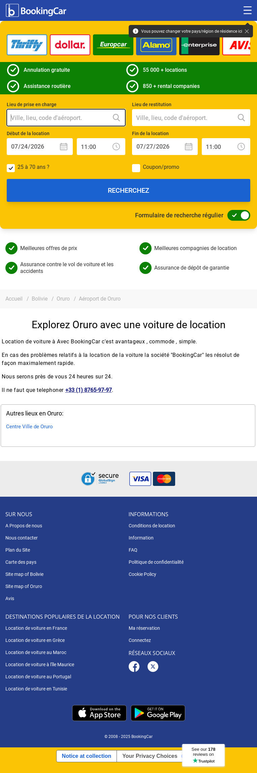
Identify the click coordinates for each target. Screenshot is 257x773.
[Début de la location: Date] (40, 146)
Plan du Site (17, 550)
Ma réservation (144, 628)
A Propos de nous (23, 525)
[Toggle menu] (248, 10)
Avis (9, 598)
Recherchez (128, 190)
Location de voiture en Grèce (35, 640)
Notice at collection (86, 756)
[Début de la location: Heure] (101, 146)
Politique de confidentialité (156, 562)
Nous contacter (21, 537)
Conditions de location (152, 525)
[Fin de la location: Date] (165, 146)
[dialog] (244, 760)
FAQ (133, 550)
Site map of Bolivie (24, 574)
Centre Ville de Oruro (29, 427)
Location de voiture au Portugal (38, 676)
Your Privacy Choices (149, 756)
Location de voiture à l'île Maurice (39, 664)
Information (141, 537)
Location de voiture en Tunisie (36, 688)
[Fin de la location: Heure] (226, 146)
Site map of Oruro (23, 586)
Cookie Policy (142, 574)
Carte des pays (20, 562)
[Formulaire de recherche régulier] (236, 215)
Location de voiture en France (36, 628)
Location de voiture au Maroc (35, 652)
